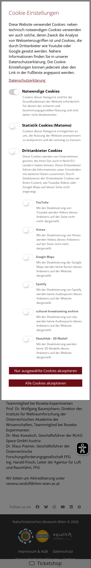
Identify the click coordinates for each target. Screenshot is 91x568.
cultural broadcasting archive (57, 311)
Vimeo (40, 229)
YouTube (42, 202)
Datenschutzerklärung (27, 80)
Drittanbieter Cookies (42, 150)
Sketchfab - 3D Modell (51, 338)
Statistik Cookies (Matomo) (46, 125)
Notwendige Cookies (40, 91)
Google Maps (45, 257)
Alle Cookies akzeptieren (45, 383)
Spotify (41, 284)
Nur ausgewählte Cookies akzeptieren (45, 370)
